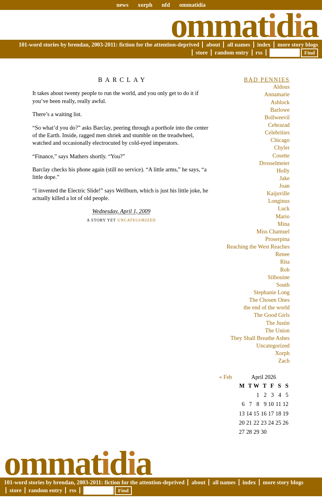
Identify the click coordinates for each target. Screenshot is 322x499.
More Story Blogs (298, 44)
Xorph (282, 353)
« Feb (225, 377)
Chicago (280, 140)
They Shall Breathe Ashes (259, 338)
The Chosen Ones (269, 300)
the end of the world (267, 307)
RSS (259, 52)
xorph (145, 5)
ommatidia (192, 5)
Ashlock (280, 102)
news (122, 5)
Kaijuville (278, 193)
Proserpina (277, 239)
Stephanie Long (272, 292)
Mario (282, 216)
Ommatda (244, 25)
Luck (284, 208)
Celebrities (277, 132)
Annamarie (277, 94)
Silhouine (278, 277)
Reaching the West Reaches (258, 246)
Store (202, 52)
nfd (166, 5)
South (283, 285)
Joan (284, 186)
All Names (238, 44)
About (213, 44)
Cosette (280, 155)
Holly (283, 170)
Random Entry (232, 52)
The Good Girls (271, 315)
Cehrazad (278, 125)
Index (264, 44)
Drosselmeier (274, 163)
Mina (283, 224)
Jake (285, 178)
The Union (277, 330)
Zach (284, 360)
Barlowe (280, 110)
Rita (285, 261)
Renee (283, 254)
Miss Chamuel (273, 231)
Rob (285, 269)
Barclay (123, 79)
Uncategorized (137, 220)
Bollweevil (276, 117)
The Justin (278, 323)
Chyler (281, 147)
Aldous (281, 86)
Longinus (278, 201)
